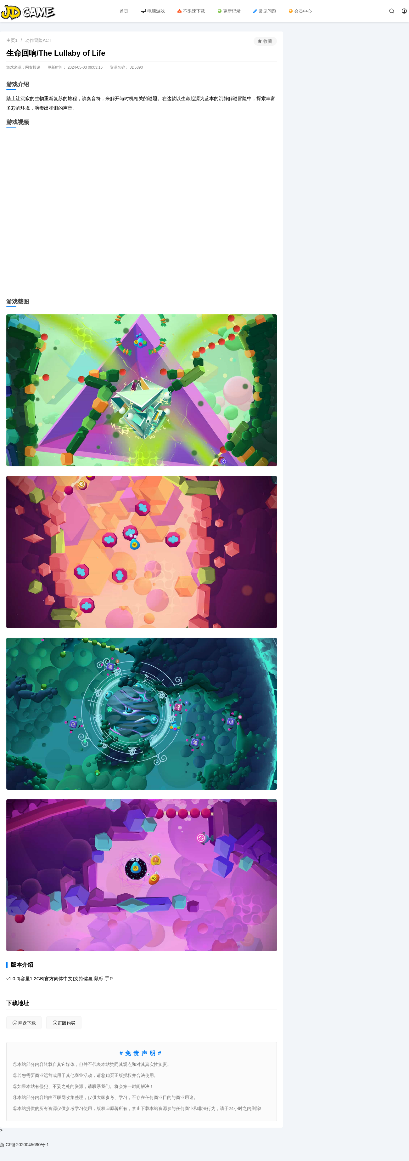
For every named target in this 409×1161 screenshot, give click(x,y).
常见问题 (264, 11)
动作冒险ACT (38, 40)
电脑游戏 (153, 11)
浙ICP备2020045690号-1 (24, 1144)
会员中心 (300, 11)
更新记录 (229, 11)
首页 (124, 11)
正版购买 (64, 1023)
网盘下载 (24, 1023)
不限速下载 (191, 11)
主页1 (12, 40)
